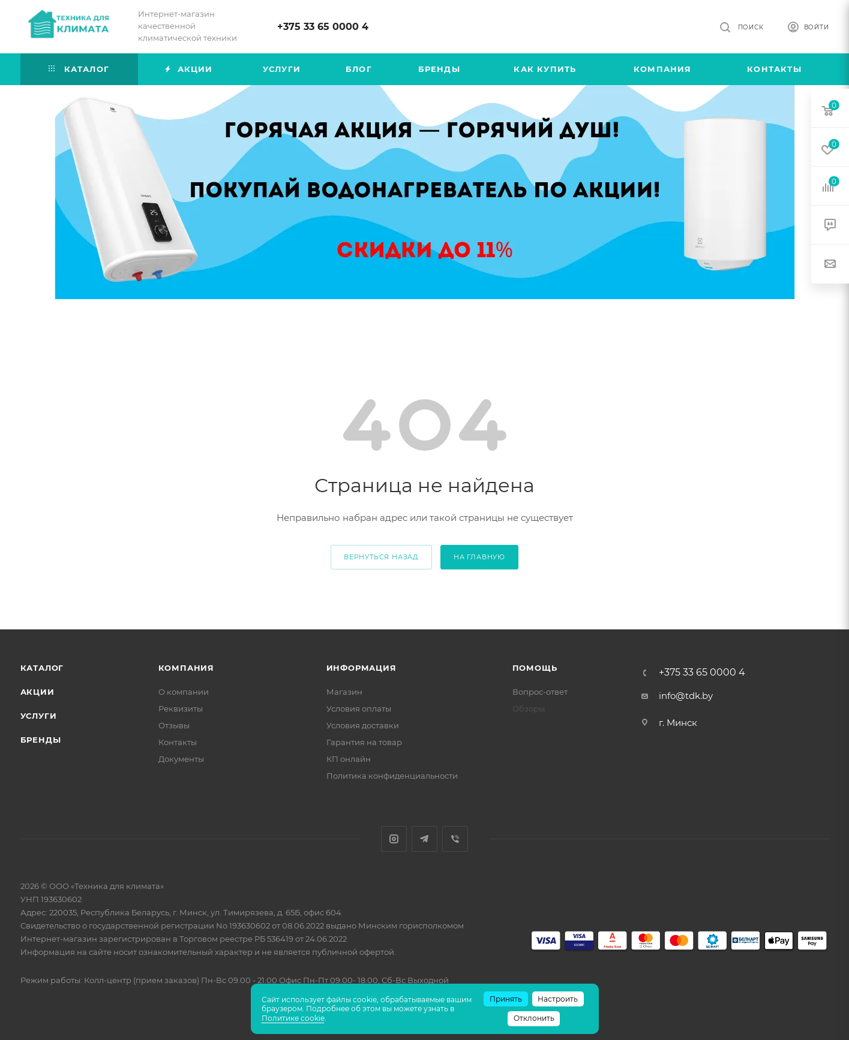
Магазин (344, 692)
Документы (181, 759)
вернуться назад (381, 557)
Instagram (394, 839)
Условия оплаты (358, 708)
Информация (361, 668)
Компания (186, 668)
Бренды (40, 739)
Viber (455, 839)
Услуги (38, 716)
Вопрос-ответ (540, 692)
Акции (37, 692)
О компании (183, 692)
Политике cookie (293, 1018)
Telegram (424, 839)
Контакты (177, 742)
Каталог (42, 668)
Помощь (534, 668)
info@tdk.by (686, 695)
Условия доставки (362, 725)
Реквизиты (180, 708)
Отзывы (174, 725)
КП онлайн (348, 759)
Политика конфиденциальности (392, 775)
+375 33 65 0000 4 (322, 26)
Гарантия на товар (364, 742)
